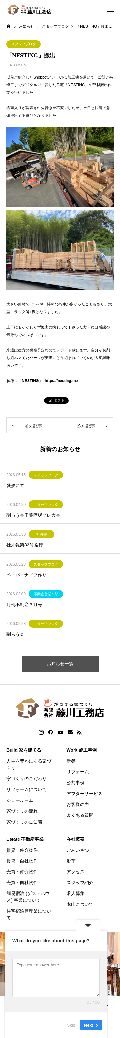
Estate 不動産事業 (25, 839)
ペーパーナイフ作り (26, 574)
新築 (71, 760)
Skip (71, 1025)
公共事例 (75, 782)
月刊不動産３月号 (24, 604)
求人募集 (75, 893)
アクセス (75, 871)
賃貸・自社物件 (22, 860)
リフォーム (78, 771)
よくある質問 (80, 815)
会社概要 (75, 839)
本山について (80, 904)
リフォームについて (26, 789)
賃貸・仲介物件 (22, 850)
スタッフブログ (23, 44)
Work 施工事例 (82, 750)
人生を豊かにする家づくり (28, 764)
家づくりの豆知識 (24, 821)
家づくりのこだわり (26, 778)
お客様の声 (78, 804)
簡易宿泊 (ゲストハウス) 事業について (28, 897)
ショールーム (19, 800)
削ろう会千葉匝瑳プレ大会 (33, 515)
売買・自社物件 (22, 882)
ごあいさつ (78, 850)
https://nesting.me (61, 381)
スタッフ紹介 (80, 882)
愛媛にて (15, 485)
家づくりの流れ (22, 811)
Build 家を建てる (23, 750)
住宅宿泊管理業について (28, 914)
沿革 (71, 860)
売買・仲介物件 (22, 871)
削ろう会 (15, 634)
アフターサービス (84, 793)
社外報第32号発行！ (26, 544)
